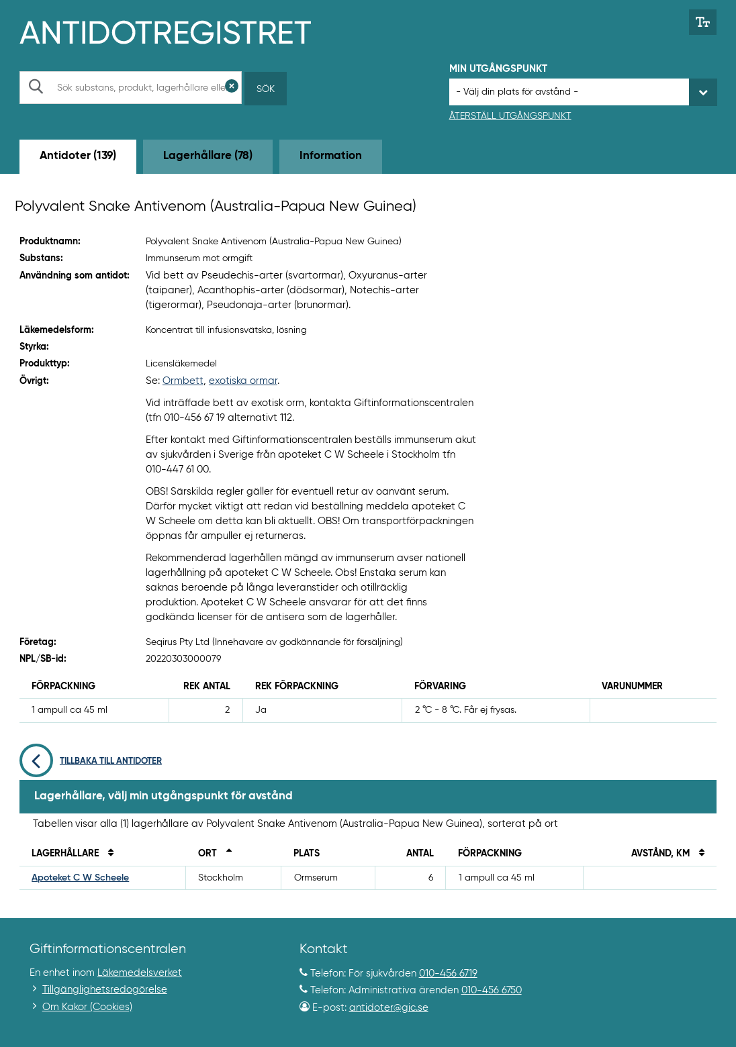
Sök (266, 89)
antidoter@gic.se (388, 1008)
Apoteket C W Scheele (80, 878)
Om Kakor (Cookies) (87, 1007)
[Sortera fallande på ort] (226, 853)
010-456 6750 (491, 990)
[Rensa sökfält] (232, 87)
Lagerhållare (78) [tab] (207, 156)
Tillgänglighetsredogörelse (104, 990)
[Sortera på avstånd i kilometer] (698, 853)
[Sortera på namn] (107, 853)
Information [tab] (331, 156)
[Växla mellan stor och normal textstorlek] (703, 22)
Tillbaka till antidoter (90, 761)
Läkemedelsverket (139, 973)
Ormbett (183, 381)
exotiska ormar (243, 381)
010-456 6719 (448, 973)
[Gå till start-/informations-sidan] (179, 30)
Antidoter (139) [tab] (78, 156)
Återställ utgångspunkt (510, 116)
